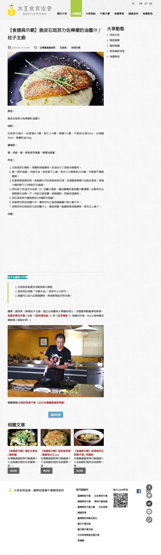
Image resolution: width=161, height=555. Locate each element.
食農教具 (148, 13)
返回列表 (56, 415)
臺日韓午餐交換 (85, 529)
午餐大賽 (105, 13)
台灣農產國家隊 (47, 48)
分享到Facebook (149, 487)
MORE (13, 471)
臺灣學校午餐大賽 (86, 507)
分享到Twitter (149, 495)
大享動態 (76, 13)
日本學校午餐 (100, 496)
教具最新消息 (117, 51)
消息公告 (115, 35)
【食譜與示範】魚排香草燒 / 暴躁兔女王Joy (55, 453)
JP (145, 3)
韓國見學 (82, 513)
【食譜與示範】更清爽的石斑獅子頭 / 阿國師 (89, 453)
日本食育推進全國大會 (88, 535)
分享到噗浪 (149, 520)
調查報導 (115, 40)
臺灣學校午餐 (84, 496)
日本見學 (103, 507)
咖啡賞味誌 (43, 316)
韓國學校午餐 (84, 501)
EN (150, 3)
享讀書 (81, 540)
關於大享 (62, 13)
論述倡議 (115, 46)
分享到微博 (149, 503)
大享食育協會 (138, 492)
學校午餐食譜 (100, 501)
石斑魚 (63, 48)
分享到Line (149, 512)
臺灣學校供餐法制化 (87, 518)
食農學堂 (119, 13)
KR (140, 3)
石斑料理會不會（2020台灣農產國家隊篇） (42, 403)
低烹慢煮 (64, 316)
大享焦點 (91, 13)
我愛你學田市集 (17, 316)
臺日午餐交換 (84, 524)
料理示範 (76, 48)
